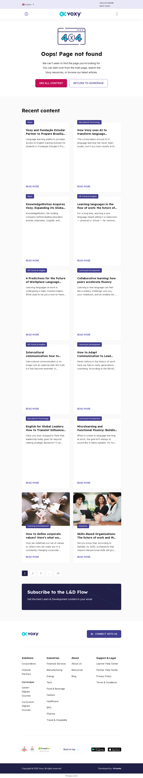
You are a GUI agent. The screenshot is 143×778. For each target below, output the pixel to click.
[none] (35, 4)
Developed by (105, 768)
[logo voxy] (70, 14)
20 (59, 572)
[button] (116, 14)
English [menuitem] (28, 4)
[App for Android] (98, 750)
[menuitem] (28, 4)
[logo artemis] (117, 768)
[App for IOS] (114, 750)
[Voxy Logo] (30, 634)
